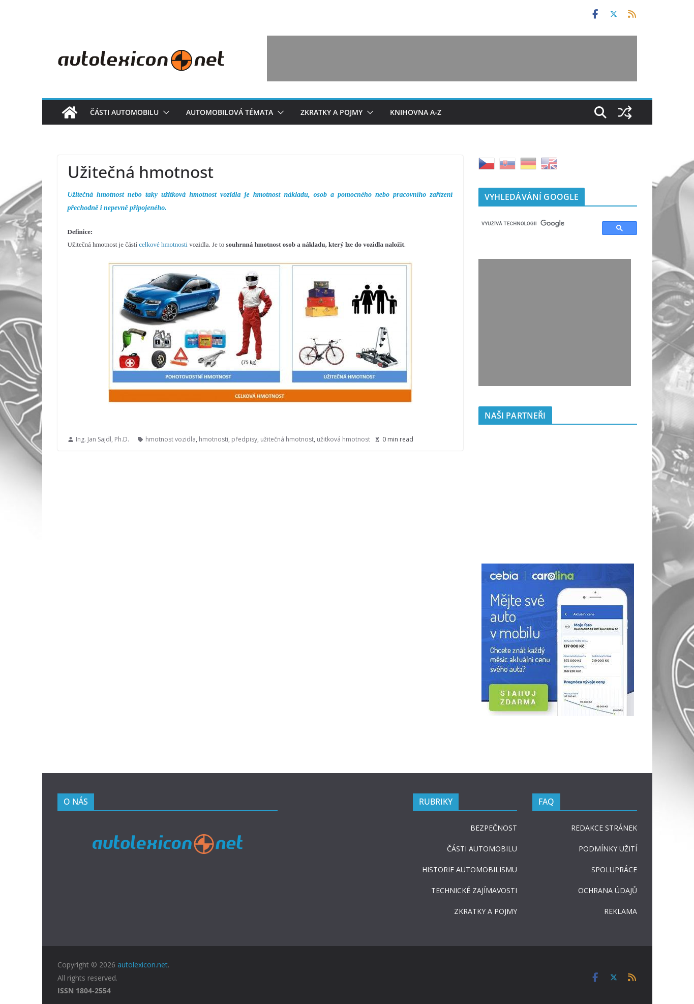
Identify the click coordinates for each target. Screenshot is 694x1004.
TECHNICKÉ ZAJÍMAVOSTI (474, 890)
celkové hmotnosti (163, 244)
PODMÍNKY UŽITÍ (608, 848)
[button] (164, 112)
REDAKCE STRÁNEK (604, 828)
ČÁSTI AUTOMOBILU (482, 848)
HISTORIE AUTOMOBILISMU (469, 869)
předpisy (244, 439)
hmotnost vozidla (170, 439)
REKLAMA (620, 911)
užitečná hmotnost (287, 439)
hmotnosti (213, 439)
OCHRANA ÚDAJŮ (607, 890)
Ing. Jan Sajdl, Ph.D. (102, 439)
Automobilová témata (229, 112)
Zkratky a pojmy (331, 112)
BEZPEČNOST (493, 828)
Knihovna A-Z (415, 112)
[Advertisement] (452, 58)
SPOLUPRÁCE (614, 869)
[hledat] (535, 224)
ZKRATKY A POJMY (485, 911)
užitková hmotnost (343, 439)
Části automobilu (124, 112)
